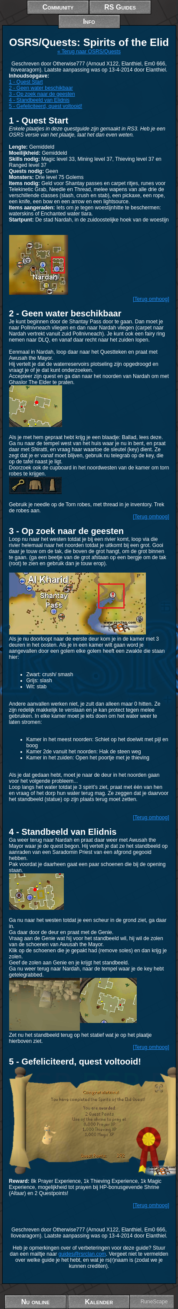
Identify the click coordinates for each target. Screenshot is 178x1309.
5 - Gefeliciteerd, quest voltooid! (45, 106)
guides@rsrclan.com (82, 1254)
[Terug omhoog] (151, 299)
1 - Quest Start (26, 82)
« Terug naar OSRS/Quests (89, 52)
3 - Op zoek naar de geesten (42, 94)
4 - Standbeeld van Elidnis (39, 100)
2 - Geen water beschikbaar (41, 88)
